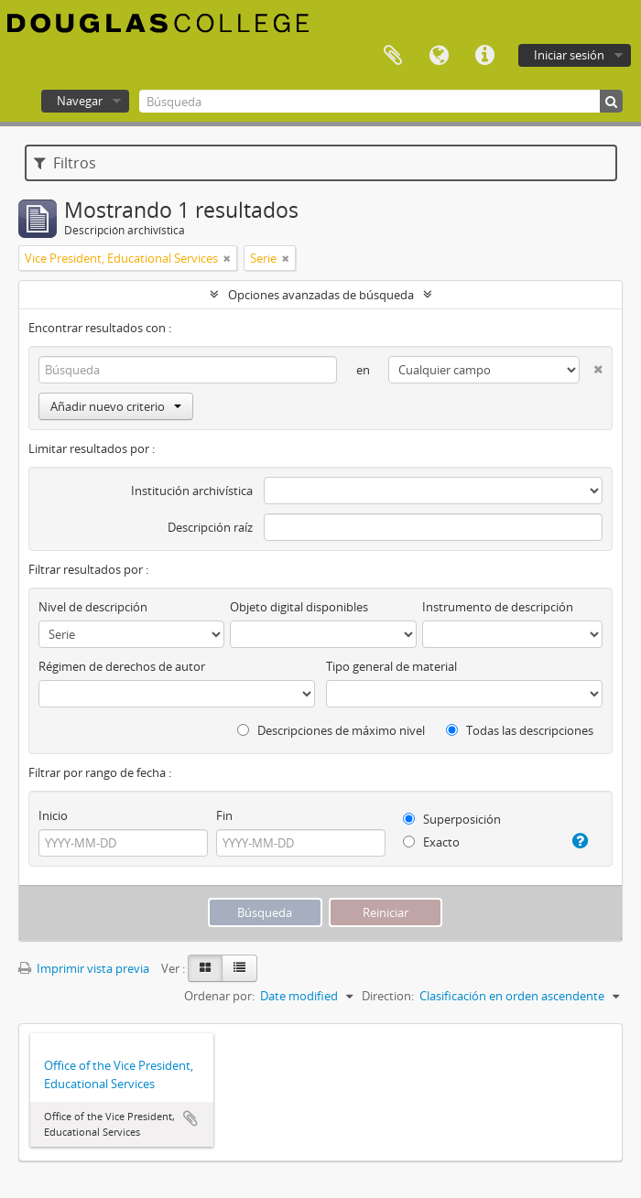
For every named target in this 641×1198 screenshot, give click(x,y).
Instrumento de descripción (497, 607)
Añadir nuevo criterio (115, 406)
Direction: (388, 996)
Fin (224, 815)
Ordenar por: (219, 996)
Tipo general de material (391, 666)
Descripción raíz (210, 527)
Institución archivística (192, 490)
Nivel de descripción (92, 607)
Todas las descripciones (519, 730)
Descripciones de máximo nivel (331, 730)
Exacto (431, 842)
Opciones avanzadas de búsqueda (321, 294)
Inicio (53, 815)
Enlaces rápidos (484, 56)
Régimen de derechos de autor (121, 666)
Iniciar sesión (569, 55)
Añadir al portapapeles (190, 1118)
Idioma (439, 56)
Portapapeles (393, 56)
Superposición (452, 819)
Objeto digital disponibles (299, 607)
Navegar (80, 100)
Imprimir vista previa (83, 968)
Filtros (65, 163)
